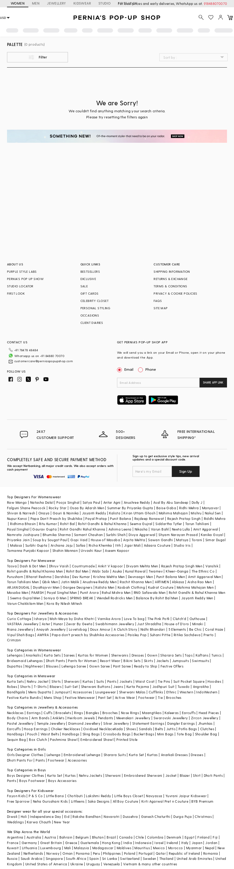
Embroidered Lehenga (82, 755)
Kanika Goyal (212, 535)
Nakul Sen (213, 513)
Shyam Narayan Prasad (178, 535)
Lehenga (54, 755)
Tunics (216, 655)
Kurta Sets (52, 655)
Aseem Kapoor (117, 550)
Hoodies (214, 681)
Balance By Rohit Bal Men (157, 598)
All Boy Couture (125, 801)
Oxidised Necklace (98, 729)
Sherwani (72, 681)
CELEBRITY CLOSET (94, 301)
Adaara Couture (157, 545)
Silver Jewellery (116, 723)
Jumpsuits (180, 661)
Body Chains (17, 718)
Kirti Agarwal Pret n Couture (164, 801)
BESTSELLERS (90, 271)
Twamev (156, 571)
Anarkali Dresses (174, 755)
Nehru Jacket (37, 681)
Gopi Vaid (79, 540)
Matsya (182, 540)
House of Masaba (105, 540)
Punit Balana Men (170, 577)
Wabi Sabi (100, 571)
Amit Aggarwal (205, 529)
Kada (118, 729)
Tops (189, 655)
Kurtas (88, 681)
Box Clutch (38, 739)
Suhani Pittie (160, 635)
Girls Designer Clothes (25, 755)
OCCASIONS (89, 315)
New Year (62, 822)
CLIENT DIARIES (91, 322)
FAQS (158, 301)
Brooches (174, 697)
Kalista (114, 513)
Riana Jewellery (20, 629)
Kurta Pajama (137, 687)
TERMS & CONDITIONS (170, 286)
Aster (46, 624)
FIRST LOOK (16, 293)
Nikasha (141, 529)
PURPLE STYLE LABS (22, 271)
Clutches (207, 729)
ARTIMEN (162, 582)
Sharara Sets (171, 655)
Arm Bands (40, 718)
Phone (150, 369)
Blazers (56, 687)
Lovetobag (78, 629)
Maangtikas (151, 713)
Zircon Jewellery (204, 718)
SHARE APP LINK (213, 382)
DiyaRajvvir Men (46, 587)
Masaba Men (17, 592)
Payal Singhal (18, 529)
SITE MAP (161, 308)
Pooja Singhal (67, 502)
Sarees (69, 655)
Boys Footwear (32, 781)
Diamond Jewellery (84, 723)
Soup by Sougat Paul (50, 540)
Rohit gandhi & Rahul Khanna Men (35, 571)
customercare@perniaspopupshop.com (43, 361)
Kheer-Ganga (177, 571)
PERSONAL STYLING (95, 308)
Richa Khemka (100, 545)
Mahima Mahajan (173, 513)
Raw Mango (17, 502)
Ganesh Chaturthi (155, 816)
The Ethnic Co (203, 571)
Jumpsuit (62, 692)
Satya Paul (91, 502)
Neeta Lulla (181, 529)
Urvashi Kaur (91, 550)
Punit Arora (89, 592)
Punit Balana (120, 518)
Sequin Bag (16, 739)
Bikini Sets (131, 661)
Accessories (82, 692)
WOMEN (18, 3)
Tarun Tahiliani (197, 524)
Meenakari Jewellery (133, 718)
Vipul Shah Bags (20, 635)
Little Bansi (55, 796)
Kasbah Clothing (131, 587)
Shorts (25, 687)
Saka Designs (99, 801)
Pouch (32, 734)
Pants (111, 681)
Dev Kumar (81, 577)
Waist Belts (50, 734)
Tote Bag (184, 734)
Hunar (58, 624)
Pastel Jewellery (20, 723)
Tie (160, 697)
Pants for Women (82, 661)
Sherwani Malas (132, 692)
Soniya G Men (55, 598)
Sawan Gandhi (160, 540)
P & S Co (36, 796)
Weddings (15, 822)
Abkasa (178, 582)
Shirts (56, 681)
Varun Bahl (160, 529)
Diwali (12, 816)
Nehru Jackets (90, 775)
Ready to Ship (145, 666)
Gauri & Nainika (66, 513)
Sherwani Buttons (95, 687)
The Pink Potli (158, 619)
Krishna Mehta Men (109, 577)
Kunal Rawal (135, 571)
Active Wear (125, 697)
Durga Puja (182, 816)
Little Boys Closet (128, 796)
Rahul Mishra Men (116, 592)
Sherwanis (120, 655)
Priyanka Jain (18, 540)
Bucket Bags (144, 734)
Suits (100, 681)
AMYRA (43, 635)
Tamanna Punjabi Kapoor (28, 550)
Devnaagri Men (140, 577)
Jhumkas (205, 723)
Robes (12, 687)
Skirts (148, 661)
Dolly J (197, 502)
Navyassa (154, 796)
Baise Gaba (166, 508)
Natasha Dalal (41, 502)
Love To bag (134, 619)
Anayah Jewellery (51, 629)
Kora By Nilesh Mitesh (64, 603)
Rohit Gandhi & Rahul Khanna (102, 524)
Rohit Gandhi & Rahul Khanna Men (197, 592)
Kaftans (202, 655)
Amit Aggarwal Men (204, 577)
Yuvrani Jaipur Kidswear (186, 796)
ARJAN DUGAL (18, 587)
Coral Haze (214, 629)
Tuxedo (184, 687)
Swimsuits (200, 661)
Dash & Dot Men (33, 566)
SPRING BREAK (82, 598)
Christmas (203, 816)
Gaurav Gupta (44, 529)
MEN (36, 3)
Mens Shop (53, 697)
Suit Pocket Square (188, 681)
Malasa (16, 545)
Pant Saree (122, 666)
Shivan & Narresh (21, 513)
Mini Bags (165, 734)
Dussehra (130, 816)
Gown (152, 655)
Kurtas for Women (93, 655)
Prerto (209, 635)
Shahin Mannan (65, 550)
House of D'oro (177, 624)
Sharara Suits (115, 755)
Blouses (52, 666)
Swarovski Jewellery (171, 718)
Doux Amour (100, 629)
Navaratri (112, 816)
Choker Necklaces (65, 729)
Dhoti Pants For (20, 760)
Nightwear (34, 666)
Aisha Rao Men (199, 582)
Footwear (146, 697)
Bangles (92, 713)
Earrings (34, 713)
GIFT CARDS (89, 293)
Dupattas (14, 666)
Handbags (15, 734)
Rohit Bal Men (77, 571)
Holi (24, 816)
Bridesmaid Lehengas (25, 661)
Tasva (12, 566)
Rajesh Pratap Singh (184, 518)
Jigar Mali (132, 545)
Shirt (196, 775)
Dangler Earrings (181, 723)
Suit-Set (71, 687)
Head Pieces (209, 713)
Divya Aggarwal (142, 535)
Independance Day (45, 816)
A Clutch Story (125, 629)
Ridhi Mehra (189, 508)
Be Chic (195, 629)
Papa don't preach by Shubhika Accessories (88, 635)
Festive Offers (172, 666)
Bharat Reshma (38, 577)
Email (125, 369)
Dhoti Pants (55, 661)
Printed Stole (126, 739)
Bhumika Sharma (57, 535)
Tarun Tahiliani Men (23, 582)
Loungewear (105, 692)
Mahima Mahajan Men (195, 587)
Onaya (44, 513)
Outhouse (197, 619)
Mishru (196, 513)
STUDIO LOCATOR (20, 286)
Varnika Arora (109, 619)
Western (186, 692)
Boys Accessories (62, 781)
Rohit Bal (67, 524)
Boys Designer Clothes (25, 775)
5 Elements (177, 629)
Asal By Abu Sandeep (171, 502)
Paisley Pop (137, 635)
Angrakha (201, 687)
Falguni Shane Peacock (26, 508)
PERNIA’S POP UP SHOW (25, 279)
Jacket (170, 775)
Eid (66, 816)
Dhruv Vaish (59, 566)
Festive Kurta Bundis (24, 697)
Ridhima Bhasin (23, 524)
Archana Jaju (62, 545)
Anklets (58, 718)
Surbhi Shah (116, 535)
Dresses (138, 655)
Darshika (62, 577)
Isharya (40, 619)
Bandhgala (16, 692)
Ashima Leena (120, 529)
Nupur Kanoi (17, 518)
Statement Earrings (148, 723)
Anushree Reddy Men (100, 582)
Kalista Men (104, 587)
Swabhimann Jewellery (114, 624)
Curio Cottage (19, 619)
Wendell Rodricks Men (115, 598)
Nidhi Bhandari (152, 629)
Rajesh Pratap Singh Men (181, 566)
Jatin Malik (70, 582)
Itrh (118, 545)
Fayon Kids (16, 796)
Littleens (78, 801)
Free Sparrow (18, 801)
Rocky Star (58, 508)
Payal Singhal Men (62, 592)
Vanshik (211, 566)
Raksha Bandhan (87, 816)
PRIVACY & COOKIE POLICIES (175, 293)
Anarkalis (33, 655)
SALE (84, 286)
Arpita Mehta (134, 540)
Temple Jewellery (51, 723)
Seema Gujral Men (25, 598)
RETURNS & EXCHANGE (170, 279)
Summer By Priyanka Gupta (130, 508)
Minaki (197, 624)
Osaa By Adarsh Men (87, 508)
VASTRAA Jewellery (23, 624)
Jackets (162, 661)
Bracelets (63, 713)
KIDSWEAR (82, 3)
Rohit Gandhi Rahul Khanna (82, 529)
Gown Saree (99, 666)
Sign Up (185, 471)
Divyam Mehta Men (142, 566)
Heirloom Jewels (81, 718)
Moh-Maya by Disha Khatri (72, 619)
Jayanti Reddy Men (197, 598)
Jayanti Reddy (94, 513)
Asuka (117, 571)
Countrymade (83, 566)
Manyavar (210, 508)
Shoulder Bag (206, 734)
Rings (78, 713)
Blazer (185, 775)
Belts (159, 729)
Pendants (105, 718)
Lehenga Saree (74, 666)
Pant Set (105, 697)
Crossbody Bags (117, 734)
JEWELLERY (56, 3)
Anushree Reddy (137, 502)
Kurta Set (136, 755)
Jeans (118, 687)
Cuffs (48, 713)
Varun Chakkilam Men (25, 603)
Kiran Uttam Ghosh (139, 513)
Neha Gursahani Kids (50, 801)
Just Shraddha (149, 624)
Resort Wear (110, 661)
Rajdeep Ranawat (149, 518)
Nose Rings (130, 713)
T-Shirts (40, 687)
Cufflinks (156, 692)
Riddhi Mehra (215, 518)
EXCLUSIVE (88, 279)
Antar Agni (112, 502)
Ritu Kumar (48, 524)
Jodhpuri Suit (163, 687)
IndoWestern (206, 692)
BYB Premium (202, 801)
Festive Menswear (80, 697)
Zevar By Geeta (79, 624)
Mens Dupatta (39, 692)
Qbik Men (50, 582)
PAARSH (37, 592)
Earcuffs (189, 713)
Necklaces (15, 713)
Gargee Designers (77, 587)
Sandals (145, 729)
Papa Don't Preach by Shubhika (56, 518)
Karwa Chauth (39, 822)
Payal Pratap (96, 518)
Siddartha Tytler (168, 524)
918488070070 (215, 3)
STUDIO (104, 3)
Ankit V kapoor (110, 566)
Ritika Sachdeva (187, 635)
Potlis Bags (188, 729)
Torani (197, 540)
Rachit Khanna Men (136, 582)
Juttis (171, 729)
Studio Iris (182, 545)
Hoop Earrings (36, 729)
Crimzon (14, 640)
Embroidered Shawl (96, 739)
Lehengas (15, 655)
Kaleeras (172, 713)
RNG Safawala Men (149, 592)
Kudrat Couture (161, 587)
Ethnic (171, 692)
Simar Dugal (215, 540)
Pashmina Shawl (63, 739)
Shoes (131, 729)
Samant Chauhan (88, 535)
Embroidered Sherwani (143, 775)
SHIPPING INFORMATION (172, 271)
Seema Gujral (141, 524)
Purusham (15, 577)
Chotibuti (75, 796)
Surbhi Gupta (36, 545)
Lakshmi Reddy (98, 796)
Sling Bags (91, 734)
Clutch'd (179, 619)
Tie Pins (164, 681)
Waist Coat (144, 681)
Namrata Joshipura (23, 535)
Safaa (81, 545)
